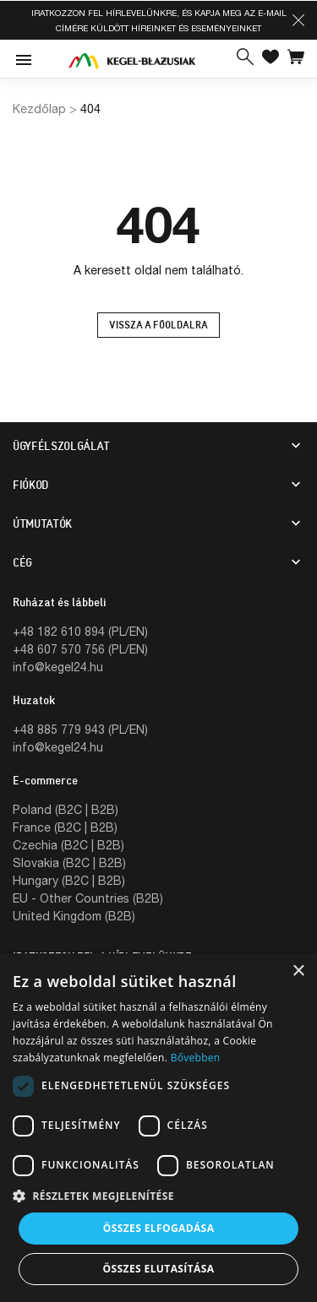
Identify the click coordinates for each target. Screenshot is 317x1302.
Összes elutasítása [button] (159, 1268)
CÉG (22, 562)
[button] (298, 20)
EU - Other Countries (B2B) (88, 898)
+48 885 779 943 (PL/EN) (80, 729)
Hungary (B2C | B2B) (69, 880)
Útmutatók (42, 523)
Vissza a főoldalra (158, 325)
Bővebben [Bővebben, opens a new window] (196, 1057)
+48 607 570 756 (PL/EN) (80, 649)
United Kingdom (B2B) (74, 916)
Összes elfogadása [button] (159, 1228)
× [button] (298, 971)
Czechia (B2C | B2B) (68, 845)
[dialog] (158, 1127)
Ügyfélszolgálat (61, 446)
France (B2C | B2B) (65, 827)
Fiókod (31, 484)
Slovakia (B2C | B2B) (69, 862)
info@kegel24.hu (58, 666)
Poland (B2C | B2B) (65, 809)
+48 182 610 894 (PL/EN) (80, 631)
